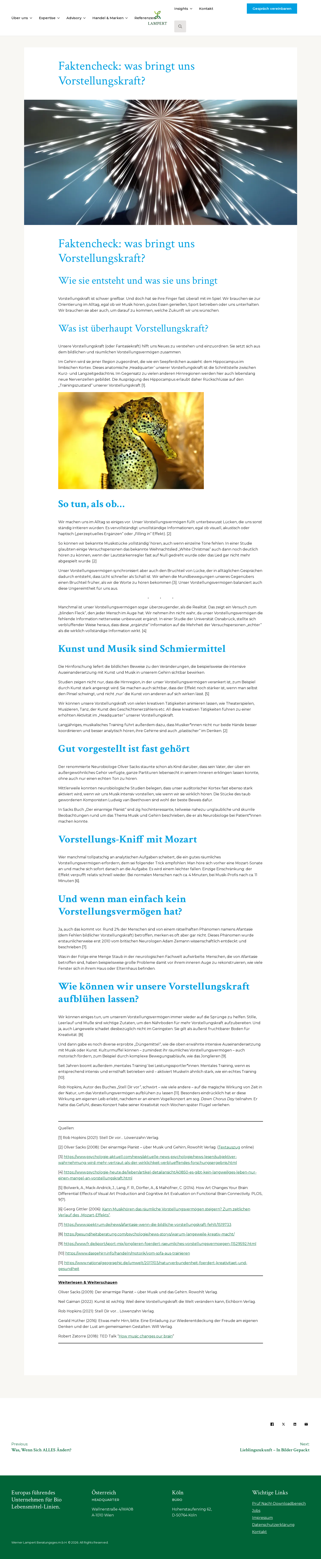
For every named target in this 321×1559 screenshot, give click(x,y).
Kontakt (206, 8)
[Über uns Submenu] (30, 18)
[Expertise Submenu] (58, 18)
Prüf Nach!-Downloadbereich (279, 1503)
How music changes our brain (146, 1336)
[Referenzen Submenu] (157, 18)
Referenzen (144, 18)
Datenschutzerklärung (273, 1525)
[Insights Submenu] (190, 8)
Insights (181, 8)
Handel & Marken (108, 18)
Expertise (47, 18)
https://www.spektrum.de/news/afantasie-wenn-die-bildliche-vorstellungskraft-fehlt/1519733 (147, 1224)
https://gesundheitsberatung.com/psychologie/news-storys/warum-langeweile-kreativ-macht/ (149, 1234)
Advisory (73, 18)
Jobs (256, 1510)
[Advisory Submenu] (83, 18)
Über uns (19, 18)
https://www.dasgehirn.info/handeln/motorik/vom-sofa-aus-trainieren (127, 1253)
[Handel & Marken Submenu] (126, 18)
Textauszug (229, 1147)
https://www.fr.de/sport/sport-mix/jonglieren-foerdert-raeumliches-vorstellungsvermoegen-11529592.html (160, 1244)
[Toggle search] (180, 26)
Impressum (262, 1518)
